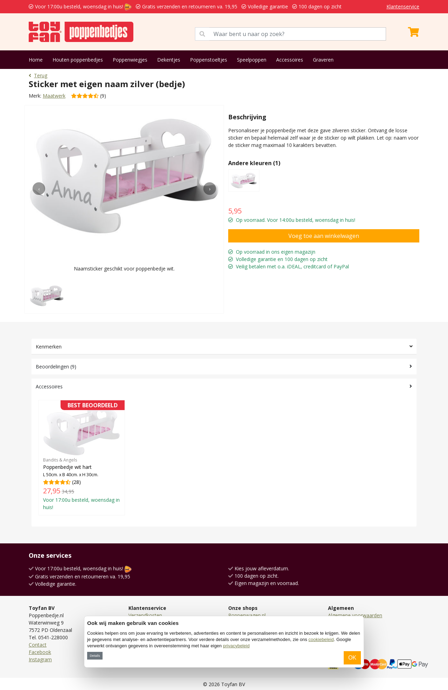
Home (36, 59)
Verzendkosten (145, 615)
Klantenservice (402, 6)
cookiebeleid (321, 639)
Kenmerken (49, 346)
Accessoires (289, 59)
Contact (38, 644)
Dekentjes (168, 59)
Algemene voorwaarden (355, 615)
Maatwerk (54, 95)
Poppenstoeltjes (208, 59)
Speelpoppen (251, 59)
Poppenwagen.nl (247, 615)
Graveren (323, 59)
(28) (81, 457)
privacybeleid (236, 645)
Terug (38, 75)
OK (352, 658)
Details (95, 655)
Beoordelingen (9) (56, 366)
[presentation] (39, 188)
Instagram (40, 659)
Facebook (40, 652)
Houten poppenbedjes (77, 59)
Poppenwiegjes (130, 59)
